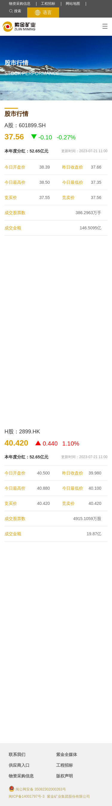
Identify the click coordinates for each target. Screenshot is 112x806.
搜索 (15, 11)
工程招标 (48, 3)
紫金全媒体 (66, 754)
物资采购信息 (19, 3)
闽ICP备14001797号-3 (27, 796)
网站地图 (73, 3)
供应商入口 (19, 765)
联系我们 (17, 754)
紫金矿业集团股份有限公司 (68, 796)
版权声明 (64, 776)
